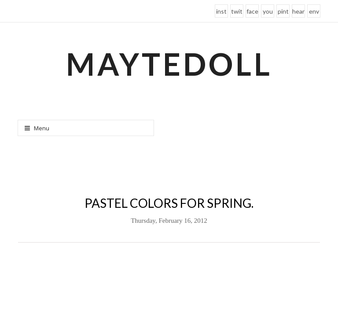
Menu (37, 128)
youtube (268, 12)
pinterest (283, 12)
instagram (222, 12)
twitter (236, 12)
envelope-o (314, 12)
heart (298, 12)
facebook (252, 12)
